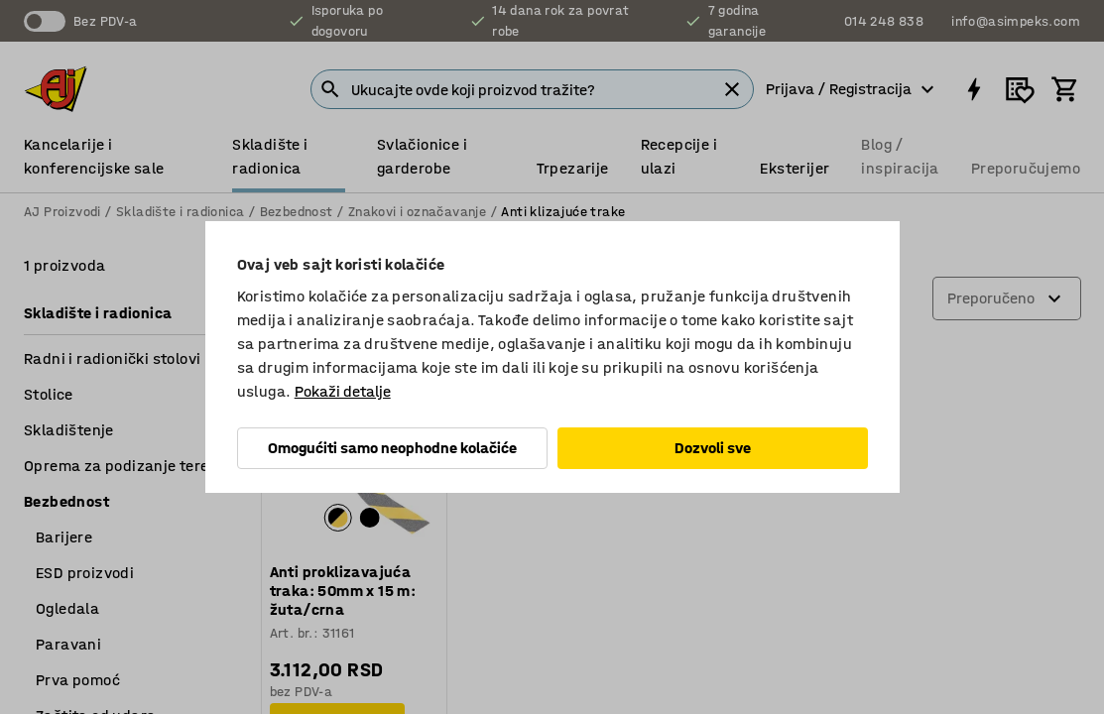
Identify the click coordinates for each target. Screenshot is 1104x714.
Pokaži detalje (343, 391)
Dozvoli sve (713, 447)
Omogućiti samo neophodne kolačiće (392, 447)
